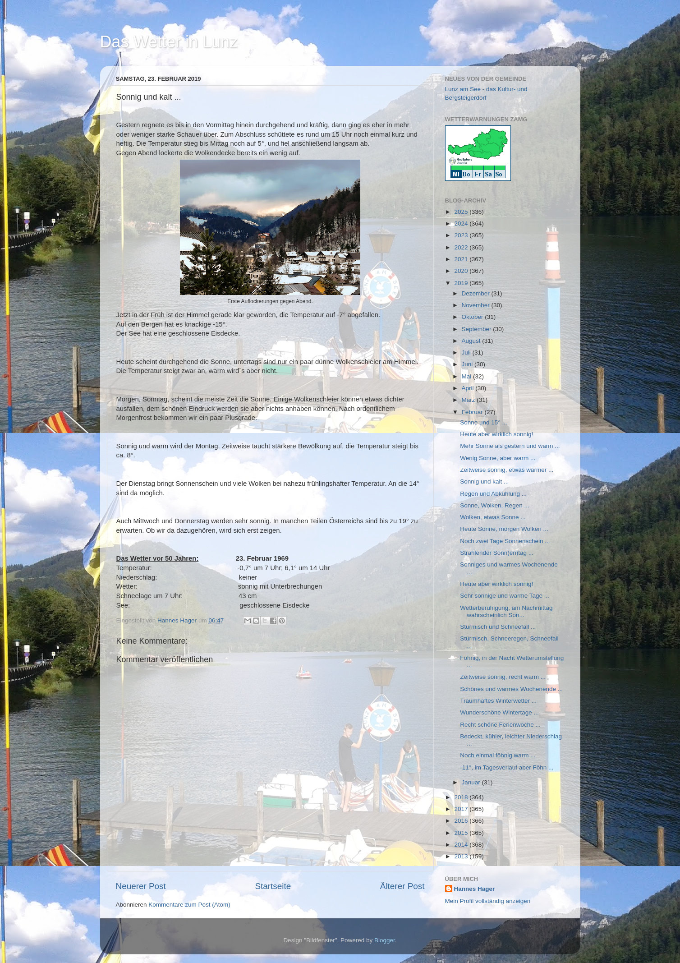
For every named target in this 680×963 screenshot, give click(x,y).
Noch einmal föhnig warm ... (497, 755)
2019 (461, 283)
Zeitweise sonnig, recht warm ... (503, 676)
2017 (461, 809)
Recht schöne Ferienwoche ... (500, 724)
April (469, 388)
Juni (468, 364)
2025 (461, 211)
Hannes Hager (474, 888)
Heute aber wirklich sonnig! (496, 434)
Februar (473, 412)
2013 (461, 856)
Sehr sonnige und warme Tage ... (504, 595)
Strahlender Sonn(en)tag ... (496, 552)
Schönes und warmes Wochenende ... (511, 689)
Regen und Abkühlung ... (493, 493)
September (477, 329)
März (469, 399)
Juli (467, 352)
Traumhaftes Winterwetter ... (498, 700)
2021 (461, 259)
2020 (461, 270)
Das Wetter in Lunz (169, 41)
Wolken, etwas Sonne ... (492, 517)
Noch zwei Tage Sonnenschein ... (505, 541)
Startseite (273, 886)
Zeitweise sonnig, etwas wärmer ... (506, 469)
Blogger (384, 940)
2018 (461, 797)
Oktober (473, 316)
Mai (467, 376)
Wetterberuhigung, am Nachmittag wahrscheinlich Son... (506, 611)
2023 (461, 235)
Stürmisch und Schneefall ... (498, 626)
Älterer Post (402, 886)
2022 (461, 247)
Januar (472, 782)
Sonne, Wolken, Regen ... (494, 505)
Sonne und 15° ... (483, 422)
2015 (461, 832)
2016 (461, 820)
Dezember (477, 293)
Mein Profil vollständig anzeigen (488, 901)
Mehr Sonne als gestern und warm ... (510, 445)
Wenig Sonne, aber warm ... (497, 458)
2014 (461, 844)
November (477, 305)
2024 (461, 223)
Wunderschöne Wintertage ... (499, 712)
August (472, 340)
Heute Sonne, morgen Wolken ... (504, 528)
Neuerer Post (141, 886)
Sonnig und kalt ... (484, 481)
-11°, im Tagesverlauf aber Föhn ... (506, 767)
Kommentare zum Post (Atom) (189, 904)
